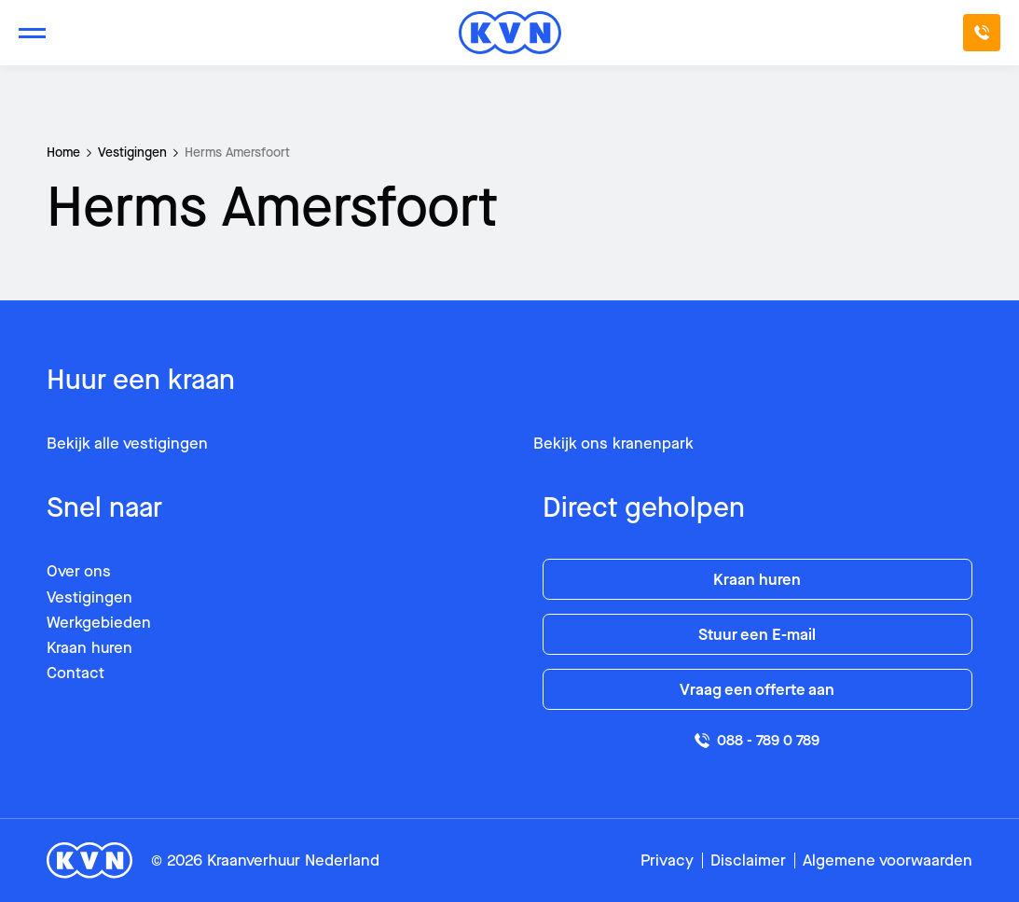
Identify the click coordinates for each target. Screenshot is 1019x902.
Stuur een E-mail (757, 634)
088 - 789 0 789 (757, 740)
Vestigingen (132, 152)
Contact (75, 673)
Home (63, 152)
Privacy (667, 860)
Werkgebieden (99, 622)
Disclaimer (748, 860)
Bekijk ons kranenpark (613, 443)
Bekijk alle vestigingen (127, 443)
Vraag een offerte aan (757, 690)
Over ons (79, 571)
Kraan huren (89, 648)
